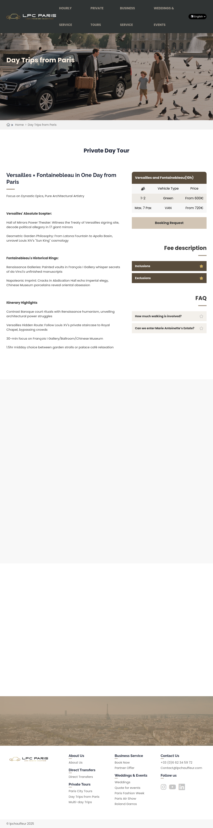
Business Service (127, 16)
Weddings (122, 782)
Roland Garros (126, 804)
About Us (76, 762)
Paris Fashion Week (129, 793)
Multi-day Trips (80, 802)
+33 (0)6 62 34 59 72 (176, 762)
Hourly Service (65, 16)
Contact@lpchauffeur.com (181, 768)
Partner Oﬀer (124, 768)
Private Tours (97, 16)
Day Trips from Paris (42, 125)
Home (19, 125)
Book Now (122, 762)
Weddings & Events (164, 16)
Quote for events (127, 788)
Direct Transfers (81, 777)
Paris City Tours (80, 791)
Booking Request (169, 222)
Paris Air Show (125, 798)
